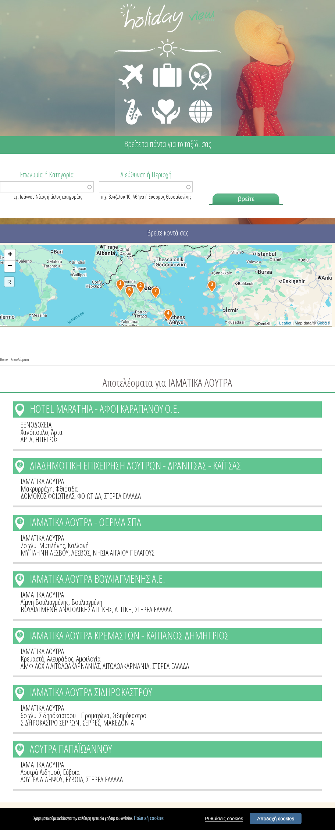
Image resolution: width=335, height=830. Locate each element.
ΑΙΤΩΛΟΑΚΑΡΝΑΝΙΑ (126, 666)
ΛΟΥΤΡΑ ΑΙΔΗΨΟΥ (42, 779)
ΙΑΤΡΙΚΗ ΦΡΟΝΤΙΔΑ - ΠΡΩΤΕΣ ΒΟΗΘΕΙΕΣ (166, 108)
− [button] (10, 266)
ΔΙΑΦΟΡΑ (196, 98)
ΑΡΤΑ (26, 439)
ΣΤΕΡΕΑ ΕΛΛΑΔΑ (122, 496)
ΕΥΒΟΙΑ (74, 779)
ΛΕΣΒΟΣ (80, 553)
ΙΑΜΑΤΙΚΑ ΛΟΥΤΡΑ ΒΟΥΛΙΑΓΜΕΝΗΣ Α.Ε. (97, 578)
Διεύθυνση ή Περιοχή (145, 174)
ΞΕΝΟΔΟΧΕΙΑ (36, 425)
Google (323, 323)
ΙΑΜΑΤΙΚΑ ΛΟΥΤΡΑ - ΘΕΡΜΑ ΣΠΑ (85, 522)
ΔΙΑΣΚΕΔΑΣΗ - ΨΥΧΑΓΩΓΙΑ (131, 104)
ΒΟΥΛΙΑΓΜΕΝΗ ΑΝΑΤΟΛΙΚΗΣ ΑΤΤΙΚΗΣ (66, 609)
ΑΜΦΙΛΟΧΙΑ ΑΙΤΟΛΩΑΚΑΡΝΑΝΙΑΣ (60, 666)
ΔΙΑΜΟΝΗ (163, 65)
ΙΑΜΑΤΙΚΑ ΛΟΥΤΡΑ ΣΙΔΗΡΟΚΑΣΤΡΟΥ (91, 692)
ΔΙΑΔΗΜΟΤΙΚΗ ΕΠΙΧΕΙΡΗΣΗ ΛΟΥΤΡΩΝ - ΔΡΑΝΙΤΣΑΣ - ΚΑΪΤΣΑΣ (135, 465)
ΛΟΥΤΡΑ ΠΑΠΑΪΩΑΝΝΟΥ (71, 748)
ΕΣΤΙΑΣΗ (195, 65)
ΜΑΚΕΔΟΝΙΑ (118, 723)
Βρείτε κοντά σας (167, 233)
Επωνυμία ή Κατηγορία (47, 174)
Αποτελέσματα (20, 359)
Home (4, 359)
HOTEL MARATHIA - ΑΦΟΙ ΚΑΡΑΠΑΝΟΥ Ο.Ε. (104, 408)
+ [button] (10, 254)
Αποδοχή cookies (275, 819)
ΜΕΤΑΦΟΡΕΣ (131, 65)
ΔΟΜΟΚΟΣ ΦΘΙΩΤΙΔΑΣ (47, 496)
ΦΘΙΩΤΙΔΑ (89, 496)
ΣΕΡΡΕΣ (91, 723)
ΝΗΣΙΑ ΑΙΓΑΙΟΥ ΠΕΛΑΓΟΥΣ (123, 553)
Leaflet (285, 323)
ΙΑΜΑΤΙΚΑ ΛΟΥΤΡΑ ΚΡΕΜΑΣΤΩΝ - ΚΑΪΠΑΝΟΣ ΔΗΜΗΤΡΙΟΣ (129, 635)
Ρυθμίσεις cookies (224, 819)
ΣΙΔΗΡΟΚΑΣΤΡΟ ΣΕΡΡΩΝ (50, 723)
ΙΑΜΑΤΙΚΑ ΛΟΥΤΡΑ (42, 481)
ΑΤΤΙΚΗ (123, 609)
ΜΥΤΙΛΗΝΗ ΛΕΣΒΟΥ (44, 553)
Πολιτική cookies (148, 818)
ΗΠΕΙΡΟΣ (46, 439)
